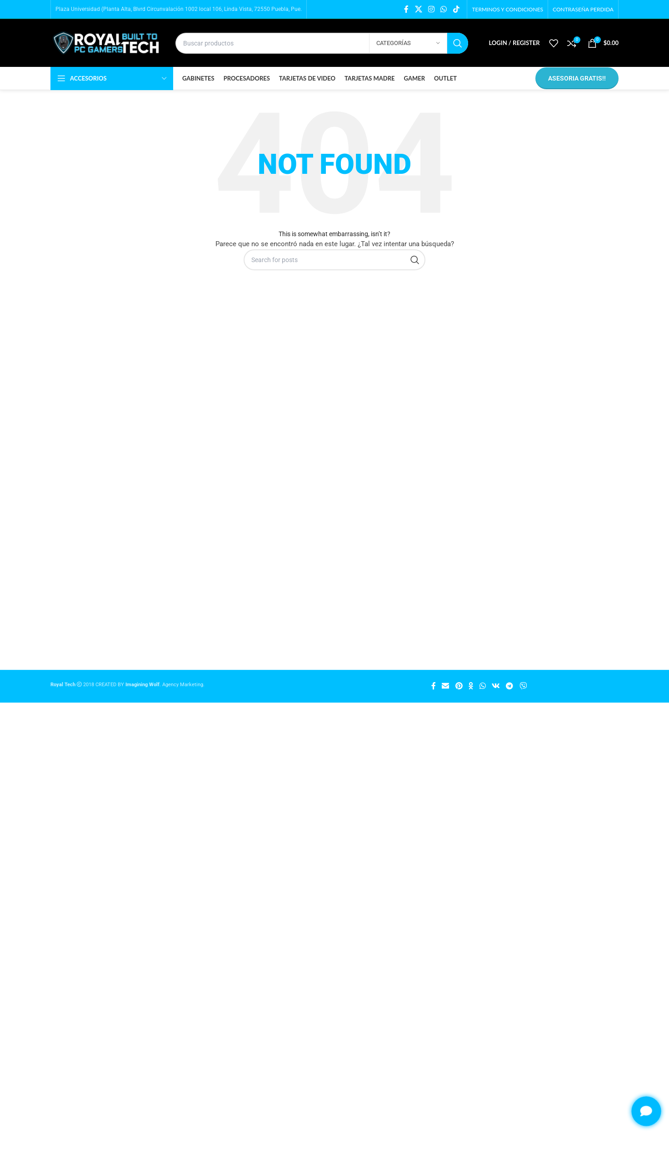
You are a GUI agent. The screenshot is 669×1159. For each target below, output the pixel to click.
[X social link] (418, 9)
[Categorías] (408, 43)
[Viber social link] (522, 686)
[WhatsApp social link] (444, 9)
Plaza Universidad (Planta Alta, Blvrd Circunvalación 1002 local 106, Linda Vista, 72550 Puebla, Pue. (178, 9)
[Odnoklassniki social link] (470, 686)
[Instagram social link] (431, 9)
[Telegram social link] (509, 686)
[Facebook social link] (406, 9)
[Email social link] (445, 686)
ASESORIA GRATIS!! (577, 78)
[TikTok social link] (456, 9)
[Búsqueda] (321, 43)
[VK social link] (496, 686)
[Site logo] (106, 43)
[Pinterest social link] (458, 686)
